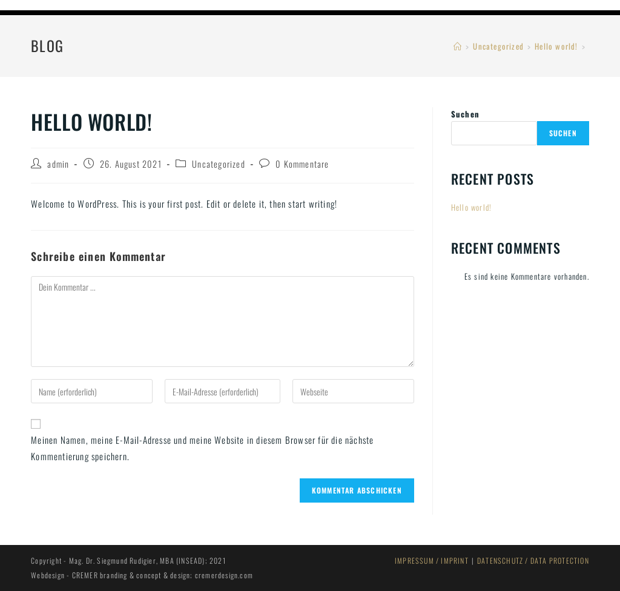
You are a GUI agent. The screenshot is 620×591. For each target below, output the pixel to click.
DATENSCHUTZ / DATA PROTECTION (533, 560)
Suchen (465, 114)
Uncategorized (218, 163)
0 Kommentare (302, 163)
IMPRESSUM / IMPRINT (432, 560)
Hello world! (471, 207)
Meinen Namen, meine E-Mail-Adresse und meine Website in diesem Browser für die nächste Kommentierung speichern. (202, 448)
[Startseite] (457, 46)
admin (58, 163)
